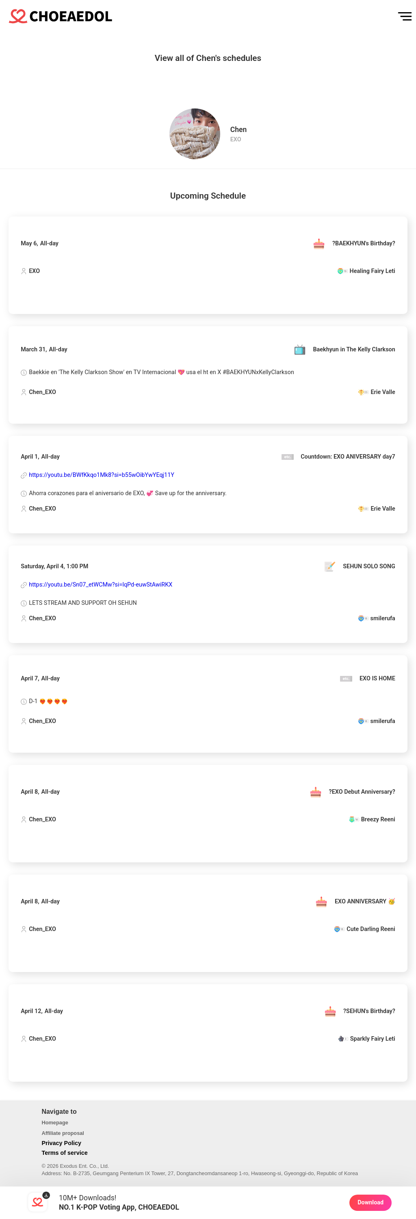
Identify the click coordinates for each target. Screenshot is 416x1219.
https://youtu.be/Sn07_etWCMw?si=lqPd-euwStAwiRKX (100, 585)
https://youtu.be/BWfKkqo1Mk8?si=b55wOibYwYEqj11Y (101, 475)
